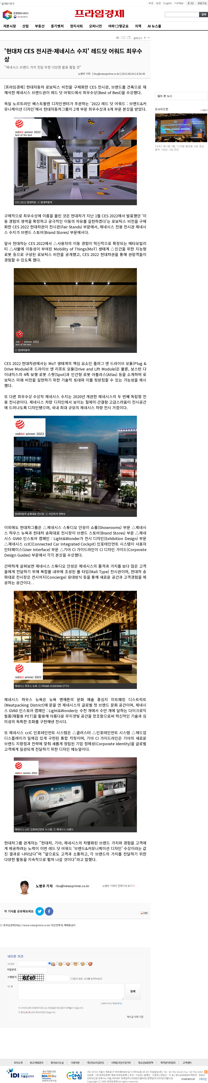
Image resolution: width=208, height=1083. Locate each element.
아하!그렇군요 (118, 25)
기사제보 (178, 3)
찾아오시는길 (57, 1062)
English (167, 3)
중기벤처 (57, 25)
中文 (151, 3)
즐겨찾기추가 (7, 3)
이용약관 (75, 1062)
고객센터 (187, 1062)
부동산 (40, 25)
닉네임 (10, 963)
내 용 (10, 986)
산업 (25, 25)
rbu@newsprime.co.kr (72, 886)
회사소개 (18, 1062)
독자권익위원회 (167, 1062)
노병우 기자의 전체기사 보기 (118, 886)
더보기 (203, 110)
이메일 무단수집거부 (121, 1062)
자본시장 (9, 25)
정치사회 (76, 25)
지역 (138, 25)
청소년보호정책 (145, 1062)
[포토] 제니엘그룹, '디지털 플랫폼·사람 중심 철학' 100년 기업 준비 (179, 147)
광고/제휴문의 (36, 1062)
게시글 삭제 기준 (135, 1016)
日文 (158, 3)
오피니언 (95, 25)
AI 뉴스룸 (154, 25)
